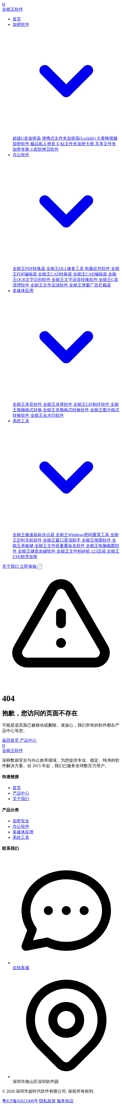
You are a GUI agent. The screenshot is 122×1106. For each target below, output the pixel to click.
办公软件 (21, 826)
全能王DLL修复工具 (65, 268)
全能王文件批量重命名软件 (60, 545)
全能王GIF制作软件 (91, 404)
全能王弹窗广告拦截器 (90, 285)
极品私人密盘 (43, 144)
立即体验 (29, 566)
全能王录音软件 (28, 404)
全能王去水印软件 (47, 415)
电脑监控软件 (98, 268)
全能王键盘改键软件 (37, 551)
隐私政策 (47, 1101)
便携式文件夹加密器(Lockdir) (69, 138)
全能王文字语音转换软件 (75, 279)
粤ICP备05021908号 (20, 1101)
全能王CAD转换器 (55, 274)
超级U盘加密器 (27, 138)
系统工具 (21, 837)
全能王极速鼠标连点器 (34, 534)
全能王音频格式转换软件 (66, 410)
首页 (17, 19)
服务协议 (65, 1101)
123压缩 (99, 551)
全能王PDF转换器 (29, 268)
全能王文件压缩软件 (49, 285)
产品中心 (28, 740)
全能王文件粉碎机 (74, 551)
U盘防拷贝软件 (44, 149)
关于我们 (11, 566)
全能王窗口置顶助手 (62, 540)
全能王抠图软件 (97, 540)
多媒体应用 (23, 832)
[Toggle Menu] (40, 566)
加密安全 (21, 821)
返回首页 (11, 740)
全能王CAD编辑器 (90, 274)
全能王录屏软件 (58, 404)
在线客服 (21, 967)
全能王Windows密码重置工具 (83, 534)
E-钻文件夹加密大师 (76, 144)
